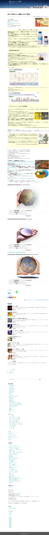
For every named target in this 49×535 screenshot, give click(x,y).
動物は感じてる (11, 397)
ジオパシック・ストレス (12, 437)
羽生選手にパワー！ (16, 324)
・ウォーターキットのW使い (13, 470)
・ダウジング (10, 466)
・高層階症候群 (10, 482)
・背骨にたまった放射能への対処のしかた (15, 478)
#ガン (26, 299)
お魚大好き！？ (15, 312)
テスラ (9, 181)
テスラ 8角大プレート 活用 (18, 349)
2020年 (10, 517)
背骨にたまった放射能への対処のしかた (20, 318)
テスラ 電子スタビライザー (14, 422)
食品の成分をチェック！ (17, 336)
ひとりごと (11, 426)
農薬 (45, 299)
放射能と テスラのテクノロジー (13, 436)
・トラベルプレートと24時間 (13, 448)
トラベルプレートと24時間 (18, 330)
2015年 (10, 522)
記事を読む (14, 322)
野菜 (47, 299)
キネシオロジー (10, 438)
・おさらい (10, 444)
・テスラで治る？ (11, 474)
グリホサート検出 (16, 342)
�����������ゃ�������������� (16, 252)
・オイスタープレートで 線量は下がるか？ (15, 449)
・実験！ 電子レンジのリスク (13, 465)
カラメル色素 (15, 306)
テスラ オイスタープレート (14, 418)
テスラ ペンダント (12, 421)
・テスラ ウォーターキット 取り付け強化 (15, 452)
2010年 (10, 527)
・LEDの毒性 (10, 450)
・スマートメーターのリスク (13, 471)
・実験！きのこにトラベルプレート (14, 447)
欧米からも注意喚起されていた (12, 23)
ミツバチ (35, 299)
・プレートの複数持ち (12, 464)
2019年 (10, 518)
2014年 (10, 523)
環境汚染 (40, 299)
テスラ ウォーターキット (13, 417)
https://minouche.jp (17, 493)
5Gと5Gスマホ (11, 389)
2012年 (10, 525)
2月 (10, 514)
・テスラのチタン (11, 475)
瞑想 (9, 393)
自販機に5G (11, 409)
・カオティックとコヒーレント (13, 472)
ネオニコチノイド (30, 299)
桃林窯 (9, 439)
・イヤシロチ (10, 468)
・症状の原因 (10, 456)
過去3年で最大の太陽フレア (13, 405)
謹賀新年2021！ (11, 400)
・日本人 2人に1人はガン (12, 463)
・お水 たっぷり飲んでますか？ (13, 453)
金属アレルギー (15, 355)
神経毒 (43, 299)
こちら (13, 129)
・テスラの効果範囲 (11, 469)
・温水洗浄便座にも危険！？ (13, 467)
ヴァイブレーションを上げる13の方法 (15, 404)
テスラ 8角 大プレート (11, 167)
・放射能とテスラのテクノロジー (13, 477)
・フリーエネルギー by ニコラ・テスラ (14, 446)
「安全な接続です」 (12, 385)
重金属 (10, 408)
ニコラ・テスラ (10, 166)
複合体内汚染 (11, 392)
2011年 (10, 526)
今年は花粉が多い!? (12, 388)
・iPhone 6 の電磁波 (11, 451)
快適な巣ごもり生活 (12, 401)
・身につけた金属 (11, 476)
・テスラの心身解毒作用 (12, 454)
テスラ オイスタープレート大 (22, 173)
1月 (10, 515)
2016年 (10, 521)
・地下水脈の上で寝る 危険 (12, 479)
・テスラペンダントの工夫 (12, 445)
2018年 (10, 519)
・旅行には (10, 455)
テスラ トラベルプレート (43, 16)
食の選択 (14, 361)
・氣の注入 (10, 473)
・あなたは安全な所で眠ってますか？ (14, 480)
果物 (38, 299)
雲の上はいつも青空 (15, 1)
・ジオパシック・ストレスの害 (13, 481)
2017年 (10, 520)
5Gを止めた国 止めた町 (13, 396)
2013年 (10, 524)
